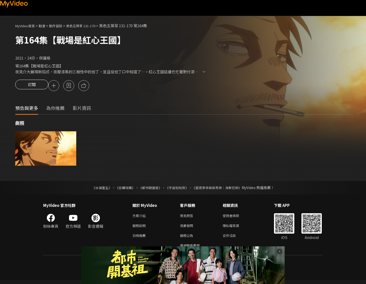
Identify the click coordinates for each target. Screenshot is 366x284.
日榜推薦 (140, 238)
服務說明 (140, 227)
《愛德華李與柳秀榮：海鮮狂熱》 (220, 188)
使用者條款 (235, 216)
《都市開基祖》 (148, 188)
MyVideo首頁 (26, 25)
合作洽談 (233, 238)
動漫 (46, 25)
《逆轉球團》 (122, 188)
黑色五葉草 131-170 (89, 25)
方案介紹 (140, 216)
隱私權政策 (235, 227)
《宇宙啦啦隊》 (177, 188)
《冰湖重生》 (97, 188)
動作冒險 (61, 25)
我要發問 (187, 227)
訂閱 (31, 86)
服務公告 (187, 238)
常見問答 (187, 216)
